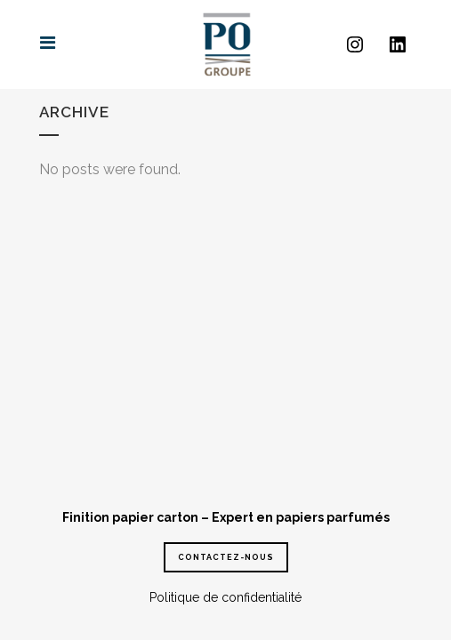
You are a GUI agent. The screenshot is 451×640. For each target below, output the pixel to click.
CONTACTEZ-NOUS (226, 557)
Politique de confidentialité (225, 597)
